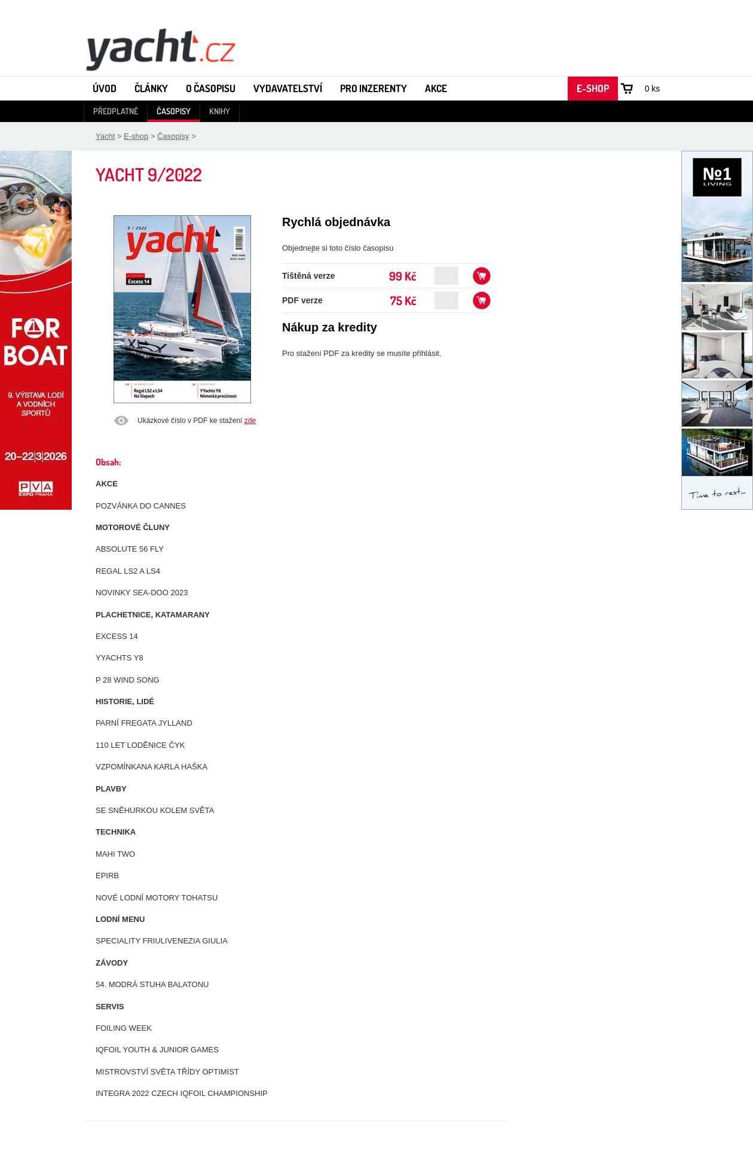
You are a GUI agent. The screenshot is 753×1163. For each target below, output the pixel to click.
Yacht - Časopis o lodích (160, 48)
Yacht (105, 136)
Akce (436, 88)
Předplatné (115, 111)
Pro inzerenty (373, 88)
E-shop (593, 88)
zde (250, 420)
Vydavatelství (287, 88)
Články (151, 88)
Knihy (219, 111)
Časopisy (174, 111)
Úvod (105, 88)
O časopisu (210, 88)
